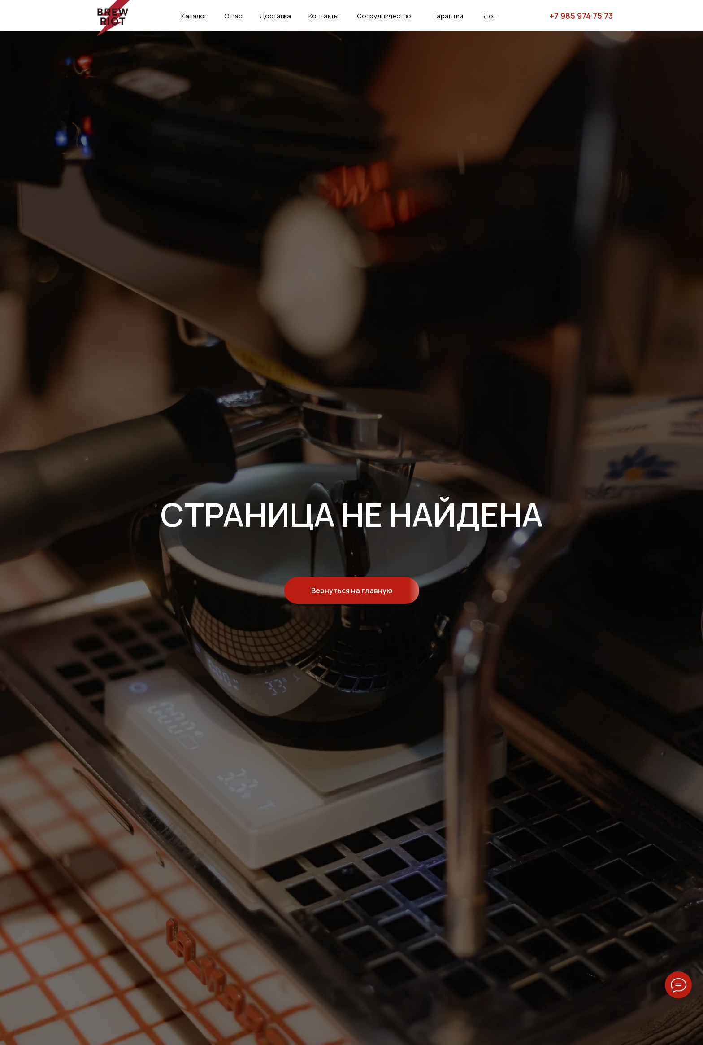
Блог (489, 16)
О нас (233, 16)
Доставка (275, 16)
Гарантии (448, 16)
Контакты (323, 16)
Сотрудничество (384, 16)
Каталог (194, 16)
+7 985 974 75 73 (581, 15)
